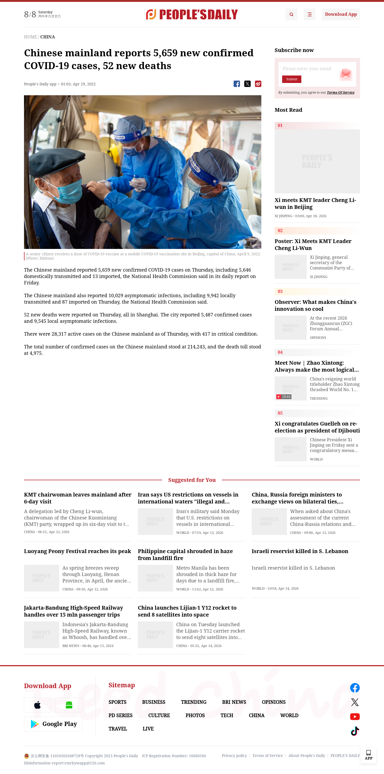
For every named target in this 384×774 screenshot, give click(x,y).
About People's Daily (307, 755)
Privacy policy (234, 755)
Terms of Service (268, 755)
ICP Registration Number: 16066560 (174, 756)
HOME (30, 36)
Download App (341, 14)
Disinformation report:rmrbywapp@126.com (64, 763)
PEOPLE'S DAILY (345, 755)
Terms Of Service (340, 92)
